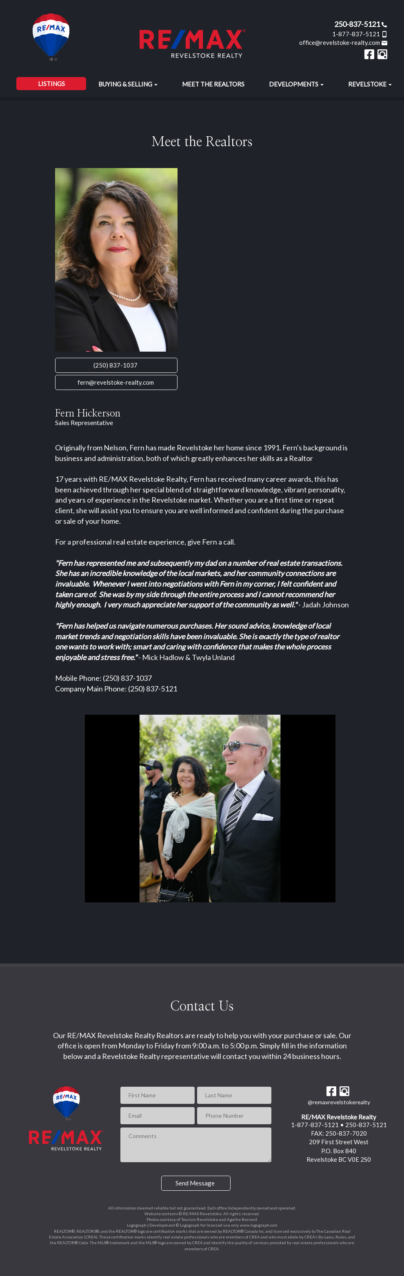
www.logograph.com (258, 1225)
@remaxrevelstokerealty (339, 1102)
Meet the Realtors (213, 84)
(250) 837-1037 (115, 365)
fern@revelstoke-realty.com (116, 382)
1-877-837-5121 (360, 34)
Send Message (195, 1183)
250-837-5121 (361, 24)
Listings (51, 83)
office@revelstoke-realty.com (343, 42)
